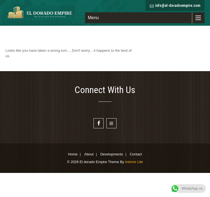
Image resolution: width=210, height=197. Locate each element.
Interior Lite (134, 162)
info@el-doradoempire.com (177, 5)
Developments (111, 154)
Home (73, 154)
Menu (93, 17)
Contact (136, 154)
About (89, 154)
